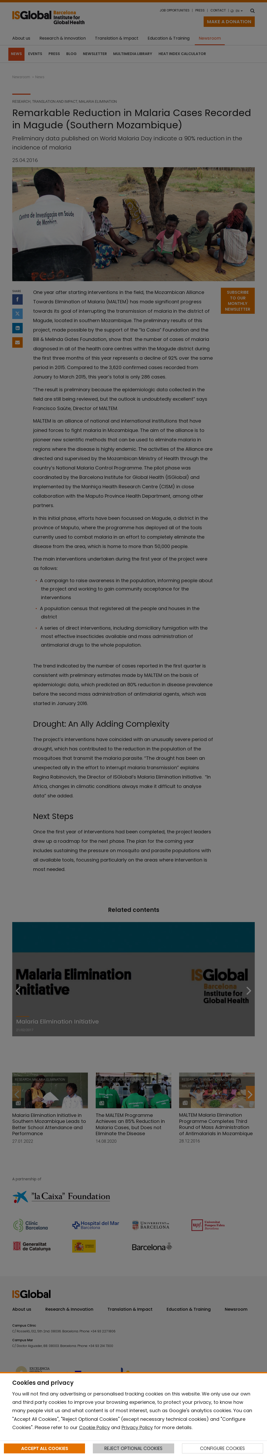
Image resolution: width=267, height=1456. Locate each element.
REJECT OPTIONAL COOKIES (133, 1448)
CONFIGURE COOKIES (222, 1448)
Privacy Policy (137, 1427)
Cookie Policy (94, 1427)
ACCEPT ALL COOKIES (44, 1448)
